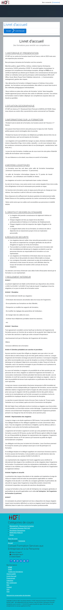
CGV (8, 589)
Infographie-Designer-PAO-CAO (20, 528)
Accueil (8, 31)
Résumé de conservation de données (19, 595)
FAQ (8, 585)
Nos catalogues (12, 583)
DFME (10, 567)
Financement (11, 578)
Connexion (55, 2)
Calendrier (10, 580)
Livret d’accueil (11, 576)
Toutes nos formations (15, 572)
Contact (9, 587)
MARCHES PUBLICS (16, 533)
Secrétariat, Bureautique (17, 530)
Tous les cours (13, 539)
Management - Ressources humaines (22, 526)
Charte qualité (11, 574)
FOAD (10, 569)
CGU (8, 591)
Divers (12, 535)
